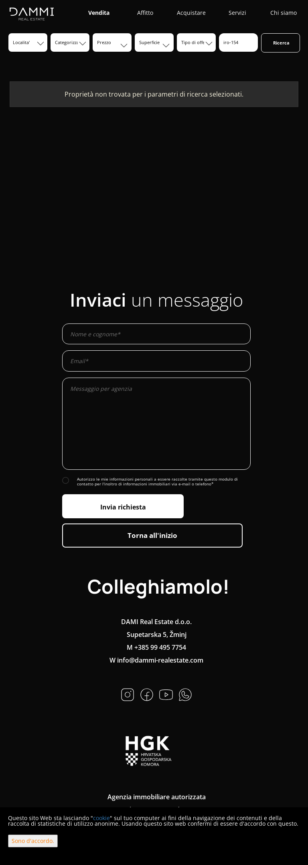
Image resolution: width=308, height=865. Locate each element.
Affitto (145, 12)
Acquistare (191, 12)
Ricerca (281, 43)
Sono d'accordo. (33, 841)
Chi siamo (283, 12)
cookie (101, 818)
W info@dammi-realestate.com (156, 660)
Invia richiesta (123, 507)
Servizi (237, 12)
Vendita (98, 12)
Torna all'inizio (152, 535)
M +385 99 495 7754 (156, 647)
